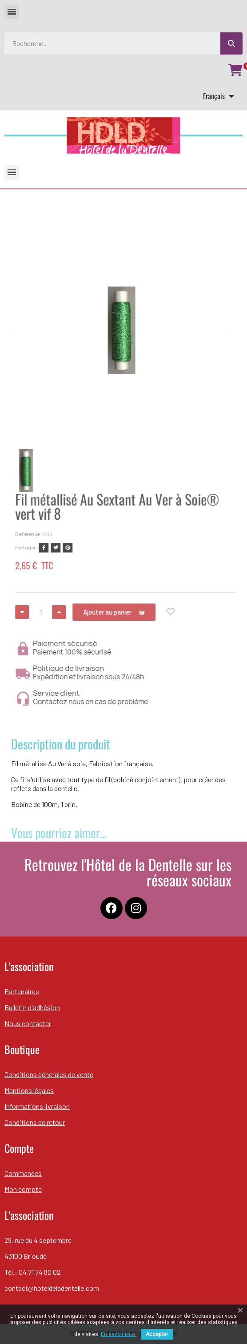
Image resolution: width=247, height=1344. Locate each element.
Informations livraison (37, 1106)
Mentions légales (29, 1090)
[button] (8, 330)
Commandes (23, 1173)
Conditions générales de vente (48, 1074)
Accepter (157, 1334)
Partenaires (21, 991)
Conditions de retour (34, 1122)
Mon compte (23, 1189)
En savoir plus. (118, 1334)
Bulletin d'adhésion (32, 1007)
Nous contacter (27, 1023)
